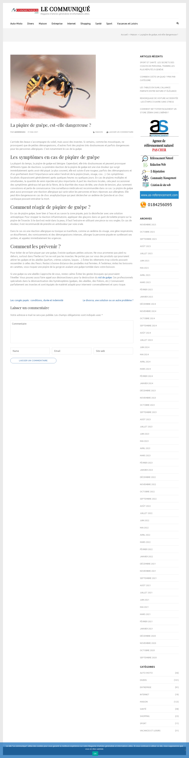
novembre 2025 (148, 224)
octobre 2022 (147, 491)
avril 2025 (145, 275)
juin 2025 (144, 260)
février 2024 (146, 376)
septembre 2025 (148, 239)
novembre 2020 (148, 643)
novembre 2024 (148, 311)
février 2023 (146, 463)
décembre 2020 (148, 636)
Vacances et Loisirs (127, 23)
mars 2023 (145, 455)
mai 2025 (144, 268)
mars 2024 (145, 369)
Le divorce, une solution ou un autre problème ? (108, 300)
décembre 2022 (148, 477)
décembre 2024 (148, 304)
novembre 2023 (148, 398)
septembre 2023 (148, 412)
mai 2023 (144, 441)
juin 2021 (144, 600)
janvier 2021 (146, 629)
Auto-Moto (16, 23)
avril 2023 (145, 448)
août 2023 (145, 419)
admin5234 (19, 132)
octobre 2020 (147, 650)
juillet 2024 (146, 340)
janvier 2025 (146, 297)
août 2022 (145, 506)
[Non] (185, 750)
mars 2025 (145, 282)
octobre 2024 (147, 318)
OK (95, 754)
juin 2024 (144, 347)
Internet (71, 23)
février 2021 (146, 621)
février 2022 (146, 549)
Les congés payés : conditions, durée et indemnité (36, 300)
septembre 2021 (148, 578)
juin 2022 (144, 520)
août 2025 (145, 246)
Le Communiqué (65, 9)
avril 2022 (145, 535)
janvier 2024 (146, 383)
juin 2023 (144, 434)
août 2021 (145, 585)
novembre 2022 (148, 484)
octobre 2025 (147, 232)
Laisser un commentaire (121, 132)
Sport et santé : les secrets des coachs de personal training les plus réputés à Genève (157, 66)
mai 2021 (144, 607)
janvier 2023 (146, 470)
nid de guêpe (105, 277)
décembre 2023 (148, 390)
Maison (43, 23)
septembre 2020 (148, 657)
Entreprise (57, 23)
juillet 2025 (146, 253)
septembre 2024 (148, 325)
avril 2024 (145, 362)
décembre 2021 (148, 564)
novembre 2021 (148, 571)
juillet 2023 (146, 426)
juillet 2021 (146, 592)
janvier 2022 (146, 556)
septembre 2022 (148, 499)
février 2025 (146, 289)
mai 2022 (144, 527)
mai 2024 (144, 354)
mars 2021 (145, 614)
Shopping (85, 23)
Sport (109, 23)
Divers (30, 23)
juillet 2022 (146, 513)
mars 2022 (145, 542)
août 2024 (145, 333)
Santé (98, 23)
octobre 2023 (147, 405)
